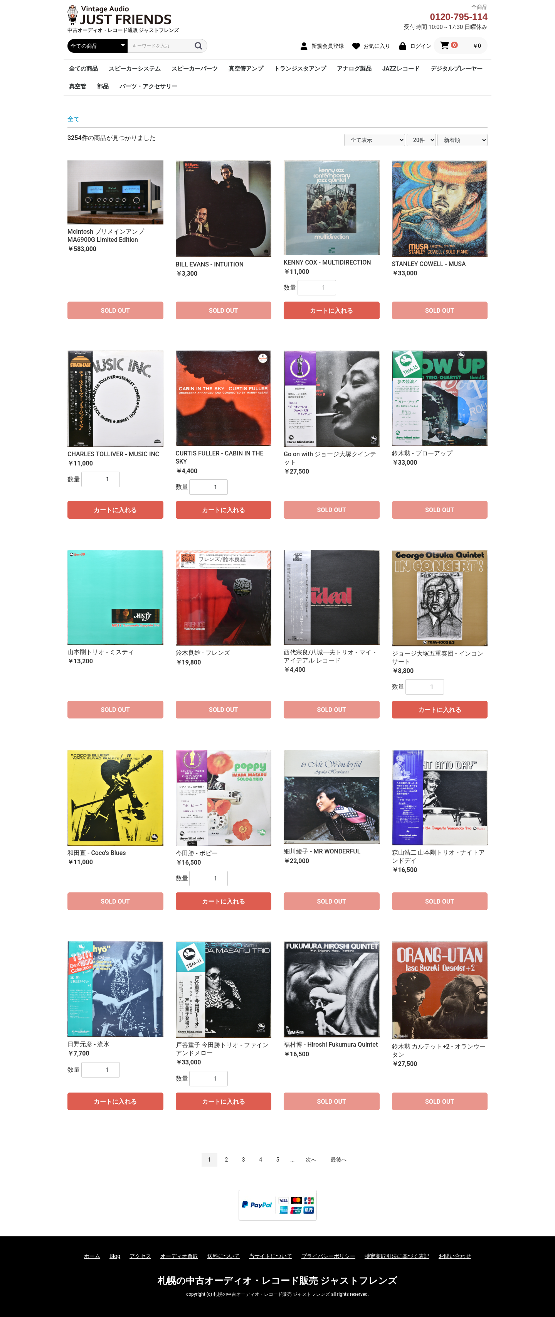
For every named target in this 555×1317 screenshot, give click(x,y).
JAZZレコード (401, 68)
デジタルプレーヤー (457, 68)
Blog (114, 1256)
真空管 (77, 86)
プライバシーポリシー (328, 1256)
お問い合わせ (455, 1256)
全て (73, 119)
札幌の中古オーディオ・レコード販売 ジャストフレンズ (277, 1280)
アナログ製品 (354, 68)
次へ (311, 1160)
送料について (223, 1256)
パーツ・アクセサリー (148, 86)
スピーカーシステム (135, 68)
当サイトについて (270, 1256)
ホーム (92, 1256)
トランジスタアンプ (300, 68)
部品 (103, 86)
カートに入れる (331, 310)
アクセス (140, 1256)
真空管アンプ (246, 68)
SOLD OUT (115, 310)
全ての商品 (83, 68)
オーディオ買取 (179, 1256)
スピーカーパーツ (195, 68)
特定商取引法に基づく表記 (397, 1256)
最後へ (339, 1160)
